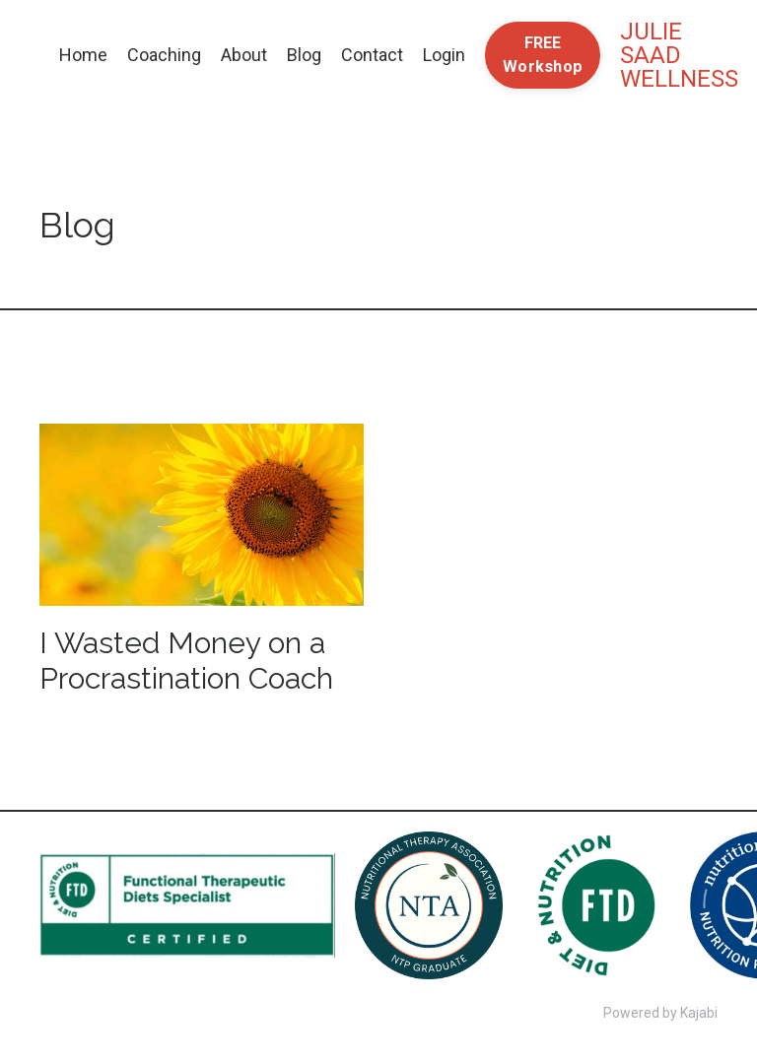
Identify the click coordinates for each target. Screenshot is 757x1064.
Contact (372, 54)
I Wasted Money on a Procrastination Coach (186, 661)
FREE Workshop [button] (543, 54)
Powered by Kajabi (660, 1013)
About (244, 54)
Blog (304, 54)
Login (444, 54)
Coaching (164, 54)
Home (83, 54)
